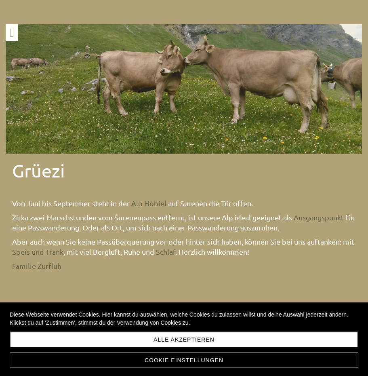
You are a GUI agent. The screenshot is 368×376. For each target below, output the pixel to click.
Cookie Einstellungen (184, 360)
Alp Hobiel (148, 203)
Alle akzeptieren (184, 339)
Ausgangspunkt (37, 247)
